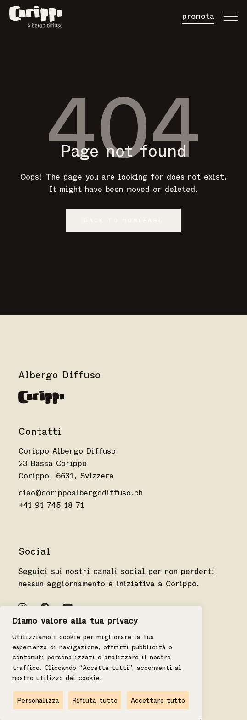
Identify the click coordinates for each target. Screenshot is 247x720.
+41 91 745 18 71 (51, 505)
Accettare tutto (158, 700)
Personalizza (38, 700)
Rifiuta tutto (95, 700)
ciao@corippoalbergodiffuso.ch (80, 493)
